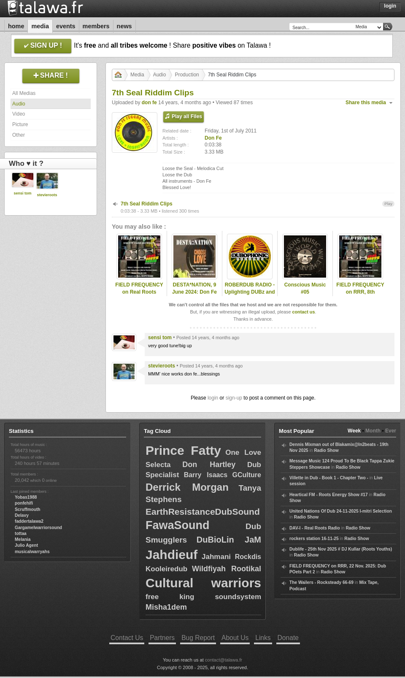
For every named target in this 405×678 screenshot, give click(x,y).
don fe (149, 102)
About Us (234, 637)
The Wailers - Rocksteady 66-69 (321, 582)
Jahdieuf (171, 555)
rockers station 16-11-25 (314, 538)
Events (66, 26)
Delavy (22, 515)
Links (262, 637)
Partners (162, 637)
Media (40, 26)
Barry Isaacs (206, 474)
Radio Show (326, 450)
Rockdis (248, 556)
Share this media (366, 102)
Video (18, 114)
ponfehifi (24, 503)
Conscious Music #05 (305, 288)
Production (187, 75)
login (213, 398)
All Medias (23, 93)
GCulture (246, 474)
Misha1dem (166, 607)
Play (388, 203)
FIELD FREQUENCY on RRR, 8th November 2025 (360, 292)
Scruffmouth (27, 509)
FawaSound (178, 525)
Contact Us (127, 637)
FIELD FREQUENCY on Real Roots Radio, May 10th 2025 (139, 295)
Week (354, 431)
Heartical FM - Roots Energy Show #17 (328, 494)
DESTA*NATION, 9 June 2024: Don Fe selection (194, 292)
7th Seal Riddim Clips (147, 204)
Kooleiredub (166, 569)
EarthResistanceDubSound (203, 511)
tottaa (21, 533)
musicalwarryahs (32, 551)
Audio (18, 104)
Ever (390, 431)
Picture (20, 124)
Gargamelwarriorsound (38, 527)
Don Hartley (208, 464)
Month (373, 431)
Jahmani (216, 557)
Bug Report (198, 637)
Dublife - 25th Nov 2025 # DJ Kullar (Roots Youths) (340, 549)
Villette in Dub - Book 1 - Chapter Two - (328, 477)
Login (390, 6)
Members (96, 26)
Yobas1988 (26, 497)
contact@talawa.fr (223, 659)
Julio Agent (26, 545)
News (124, 26)
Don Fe (213, 138)
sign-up (234, 398)
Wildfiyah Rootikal (226, 569)
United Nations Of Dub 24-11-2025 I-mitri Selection (340, 511)
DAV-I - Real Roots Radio (314, 528)
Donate (288, 637)
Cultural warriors (203, 583)
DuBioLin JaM (229, 539)
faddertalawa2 (29, 521)
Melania (22, 539)
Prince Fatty (183, 450)
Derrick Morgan (187, 487)
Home (16, 26)
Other (18, 135)
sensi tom (22, 193)
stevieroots (47, 195)
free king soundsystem (203, 597)
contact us (303, 311)
